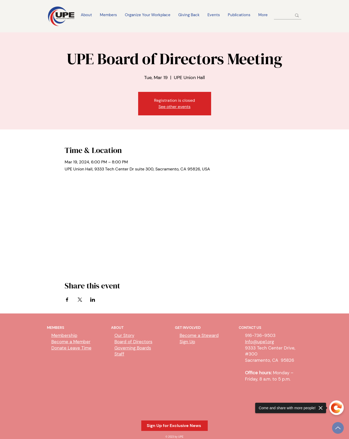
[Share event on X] (79, 300)
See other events (174, 106)
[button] (174, 425)
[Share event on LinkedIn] (92, 300)
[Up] (338, 428)
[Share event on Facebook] (67, 300)
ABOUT (117, 327)
